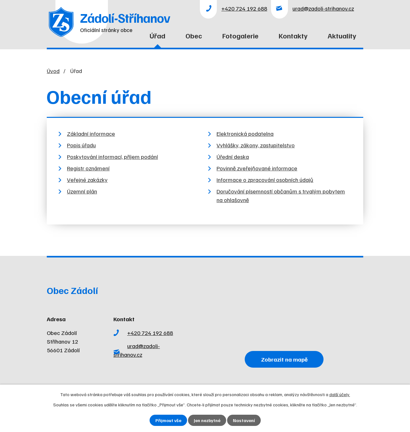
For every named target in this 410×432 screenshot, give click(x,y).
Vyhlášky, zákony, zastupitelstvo (256, 145)
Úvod (126, 39)
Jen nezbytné (207, 420)
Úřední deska (233, 156)
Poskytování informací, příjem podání (112, 156)
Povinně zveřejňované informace (257, 168)
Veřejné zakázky (87, 179)
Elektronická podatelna (245, 133)
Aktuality (342, 35)
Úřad (157, 35)
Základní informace (91, 133)
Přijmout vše (168, 420)
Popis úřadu (81, 145)
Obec (193, 35)
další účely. (339, 394)
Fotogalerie (240, 35)
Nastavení (244, 420)
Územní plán (82, 191)
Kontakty (293, 35)
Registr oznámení (88, 168)
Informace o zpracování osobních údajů (265, 179)
